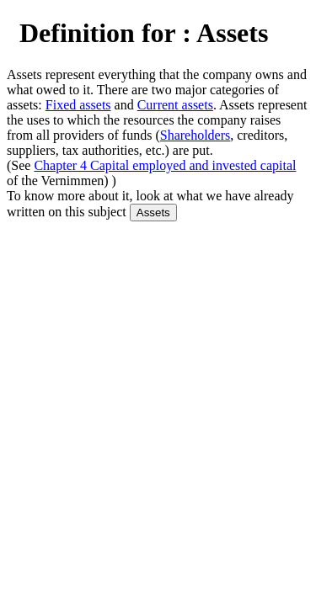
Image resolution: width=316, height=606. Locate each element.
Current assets (175, 105)
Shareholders (195, 135)
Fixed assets (78, 105)
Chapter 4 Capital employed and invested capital (165, 165)
